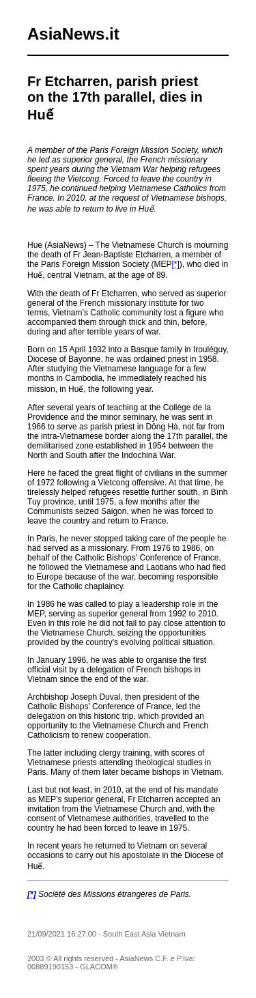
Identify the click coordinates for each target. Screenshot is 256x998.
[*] (175, 264)
